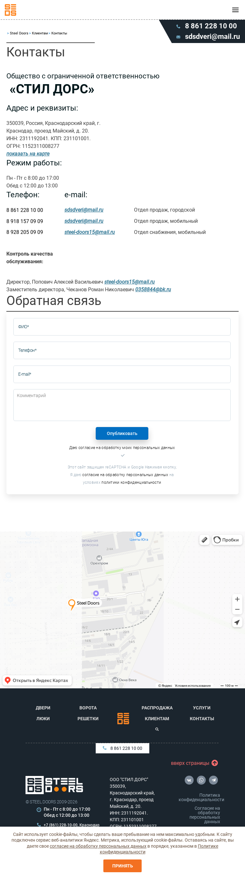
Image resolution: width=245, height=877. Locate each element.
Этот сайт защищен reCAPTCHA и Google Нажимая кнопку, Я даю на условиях (122, 475)
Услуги (202, 707)
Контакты (202, 718)
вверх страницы (191, 763)
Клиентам (40, 33)
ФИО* (23, 326)
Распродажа (157, 707)
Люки (43, 718)
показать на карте (27, 154)
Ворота (88, 707)
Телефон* (27, 350)
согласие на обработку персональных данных (125, 475)
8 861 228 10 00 (24, 210)
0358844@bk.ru (153, 289)
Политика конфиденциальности (201, 797)
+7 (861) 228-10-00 (61, 825)
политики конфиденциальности (131, 482)
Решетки (88, 718)
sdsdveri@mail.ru (83, 210)
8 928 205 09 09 (24, 232)
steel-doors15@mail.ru (89, 232)
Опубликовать (122, 433)
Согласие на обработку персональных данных (204, 815)
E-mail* (24, 374)
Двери (43, 707)
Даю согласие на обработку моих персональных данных (122, 448)
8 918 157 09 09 (24, 221)
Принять (122, 865)
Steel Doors (19, 33)
